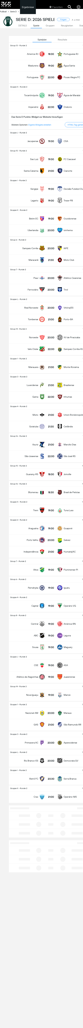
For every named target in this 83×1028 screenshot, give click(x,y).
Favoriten (56, 7)
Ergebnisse (28, 7)
